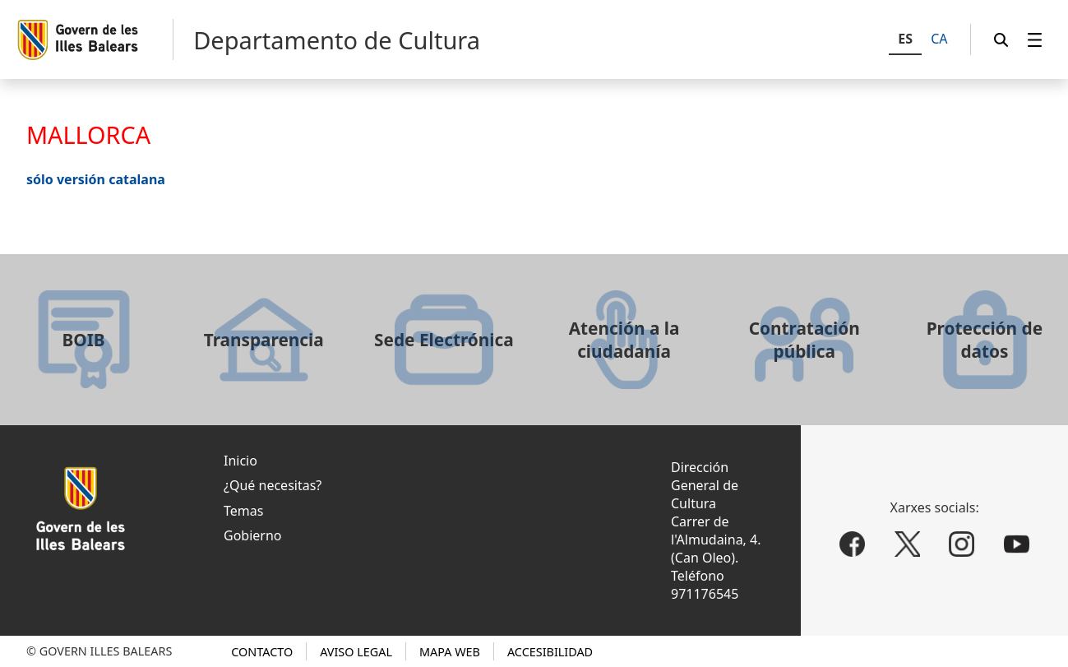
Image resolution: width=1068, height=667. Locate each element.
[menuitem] (1035, 40)
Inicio (240, 461)
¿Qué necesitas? (272, 485)
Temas (243, 511)
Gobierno (253, 535)
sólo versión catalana (95, 179)
